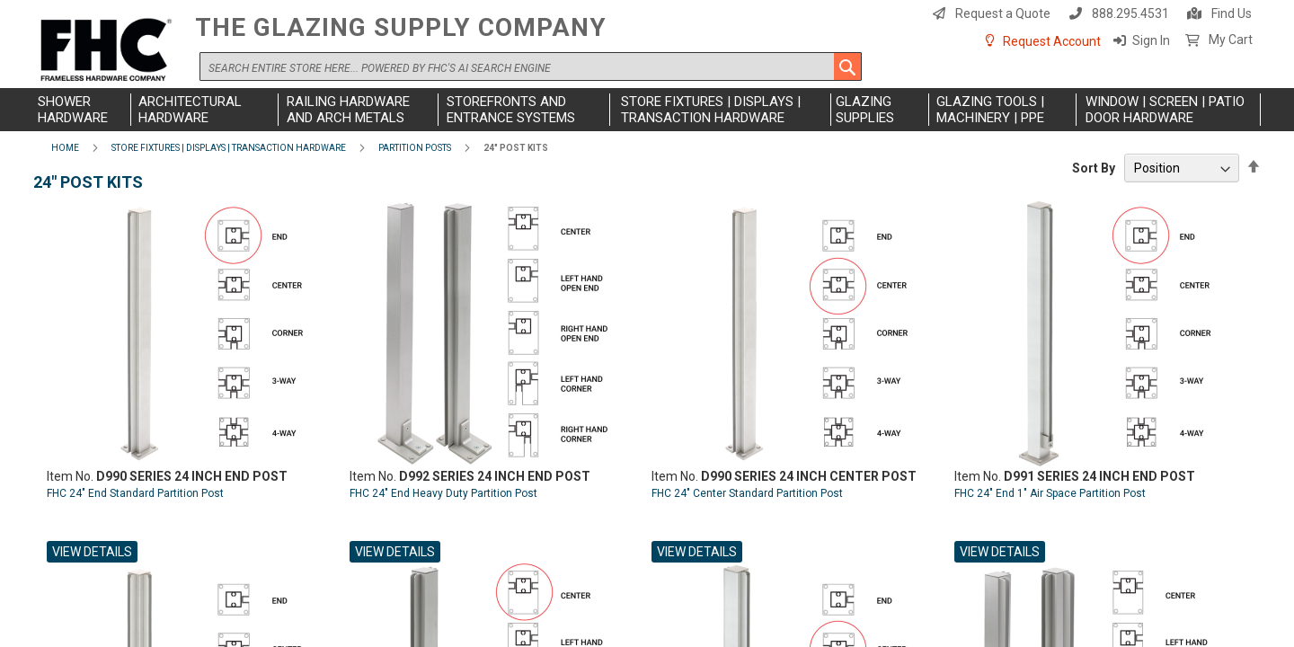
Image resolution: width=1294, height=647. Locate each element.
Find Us (1231, 13)
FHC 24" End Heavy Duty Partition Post (443, 493)
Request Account (1052, 41)
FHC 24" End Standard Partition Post (135, 493)
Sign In (1151, 40)
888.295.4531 (1130, 13)
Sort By (1093, 168)
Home (65, 148)
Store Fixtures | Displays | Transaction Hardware (228, 148)
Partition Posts (414, 148)
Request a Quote (1002, 13)
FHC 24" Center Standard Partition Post (747, 493)
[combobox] (530, 66)
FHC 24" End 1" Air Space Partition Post (1050, 493)
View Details (92, 552)
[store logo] (109, 50)
